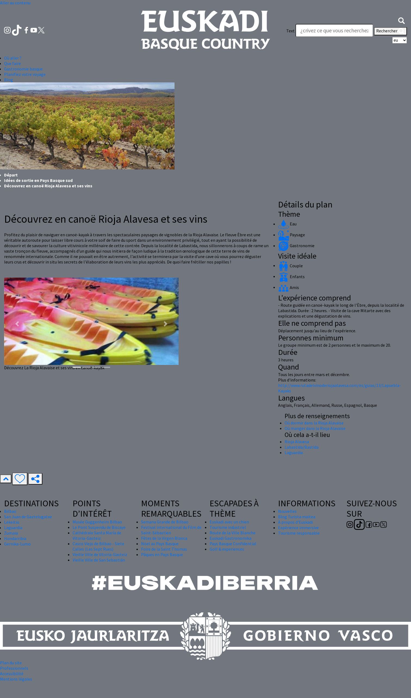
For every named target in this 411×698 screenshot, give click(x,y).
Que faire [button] (12, 63)
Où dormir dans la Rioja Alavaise (314, 423)
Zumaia (11, 533)
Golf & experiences (227, 549)
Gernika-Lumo (17, 544)
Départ (11, 175)
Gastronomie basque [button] (23, 69)
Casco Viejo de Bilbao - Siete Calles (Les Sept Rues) (98, 546)
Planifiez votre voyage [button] (25, 74)
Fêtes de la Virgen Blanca (164, 538)
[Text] (334, 30)
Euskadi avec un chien (229, 522)
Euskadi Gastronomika (230, 538)
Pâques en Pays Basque (162, 554)
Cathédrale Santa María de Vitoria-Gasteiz (97, 535)
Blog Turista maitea (296, 516)
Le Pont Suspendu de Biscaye (99, 527)
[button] (401, 20)
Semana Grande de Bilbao (164, 522)
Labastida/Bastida (302, 447)
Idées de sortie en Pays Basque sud (38, 180)
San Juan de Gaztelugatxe (28, 516)
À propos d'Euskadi (295, 522)
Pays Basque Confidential (233, 543)
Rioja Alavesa (297, 441)
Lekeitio (11, 522)
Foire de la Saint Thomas (164, 549)
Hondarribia (15, 538)
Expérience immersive (298, 527)
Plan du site (11, 662)
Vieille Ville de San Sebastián (99, 560)
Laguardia (294, 452)
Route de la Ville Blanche (233, 532)
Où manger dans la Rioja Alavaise (315, 428)
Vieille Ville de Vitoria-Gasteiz (100, 554)
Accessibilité (11, 673)
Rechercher (390, 31)
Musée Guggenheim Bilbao (97, 522)
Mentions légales (16, 679)
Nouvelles (287, 511)
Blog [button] (8, 79)
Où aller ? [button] (12, 58)
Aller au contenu (15, 2)
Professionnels (14, 668)
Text (290, 30)
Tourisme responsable (299, 533)
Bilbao (10, 511)
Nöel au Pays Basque (160, 543)
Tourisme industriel (228, 527)
